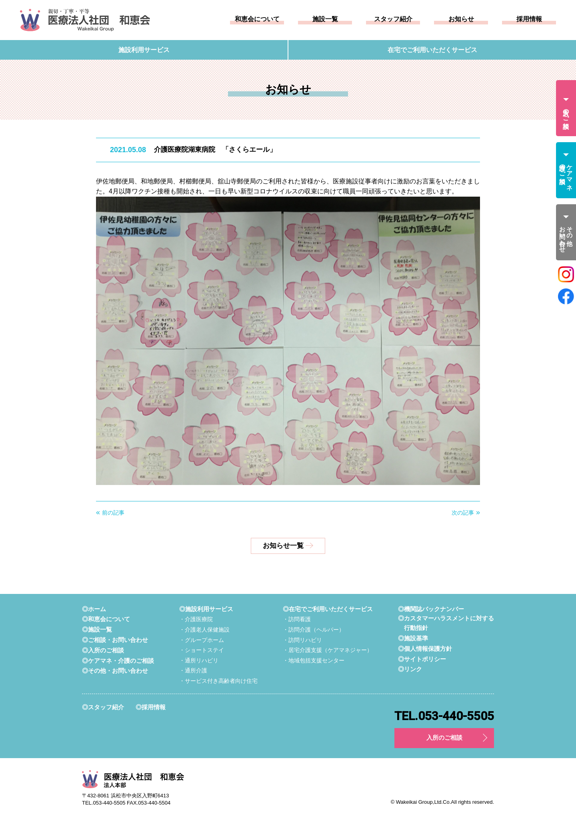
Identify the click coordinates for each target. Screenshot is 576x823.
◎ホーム (94, 609)
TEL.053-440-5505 (444, 716)
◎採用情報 (151, 707)
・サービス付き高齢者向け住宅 (218, 681)
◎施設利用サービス (206, 609)
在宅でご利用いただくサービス (432, 50)
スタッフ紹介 (393, 19)
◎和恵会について (106, 619)
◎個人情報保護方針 (425, 649)
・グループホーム (201, 640)
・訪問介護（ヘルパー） (313, 630)
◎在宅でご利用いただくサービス (328, 609)
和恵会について (257, 19)
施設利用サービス (144, 50)
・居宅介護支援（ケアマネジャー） (327, 650)
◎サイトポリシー (422, 659)
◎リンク (410, 669)
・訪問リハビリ (302, 640)
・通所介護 (193, 671)
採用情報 (529, 19)
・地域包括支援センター (313, 661)
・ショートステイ (201, 650)
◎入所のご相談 (103, 650)
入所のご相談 (444, 738)
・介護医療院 (196, 619)
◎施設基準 (413, 639)
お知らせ (461, 19)
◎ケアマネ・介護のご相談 (118, 660)
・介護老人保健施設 (204, 630)
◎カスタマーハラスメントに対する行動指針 (446, 624)
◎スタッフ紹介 (103, 707)
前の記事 (113, 513)
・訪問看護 (297, 619)
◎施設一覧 (97, 629)
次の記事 (463, 513)
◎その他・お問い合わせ (115, 670)
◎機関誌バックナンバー (431, 609)
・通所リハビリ (198, 661)
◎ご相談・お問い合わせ (115, 639)
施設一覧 (325, 19)
